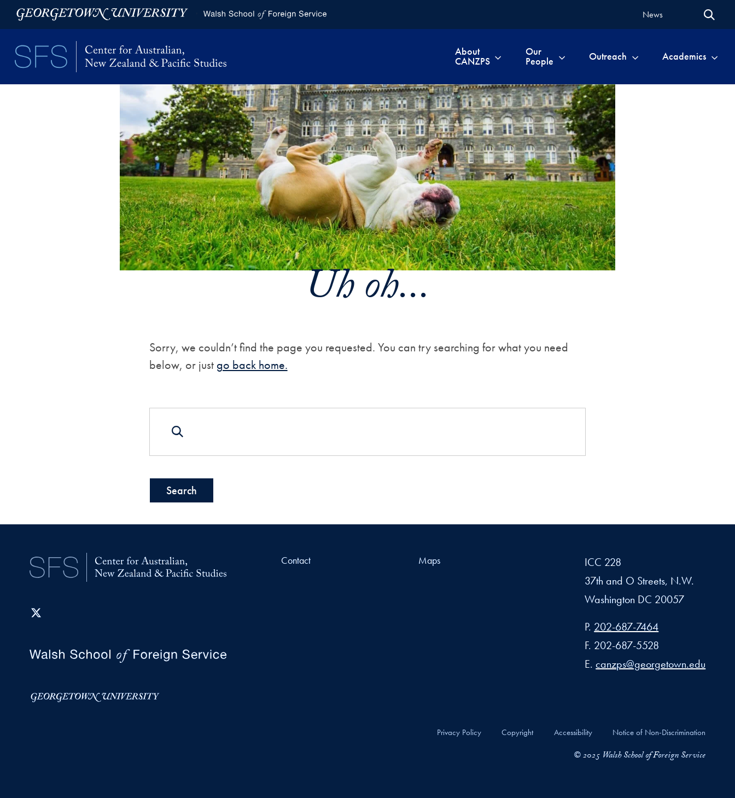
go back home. (252, 365)
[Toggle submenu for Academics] (714, 56)
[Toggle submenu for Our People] (562, 56)
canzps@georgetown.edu (650, 664)
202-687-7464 (626, 627)
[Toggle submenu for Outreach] (635, 56)
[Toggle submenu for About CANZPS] (498, 56)
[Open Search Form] (709, 15)
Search (181, 490)
